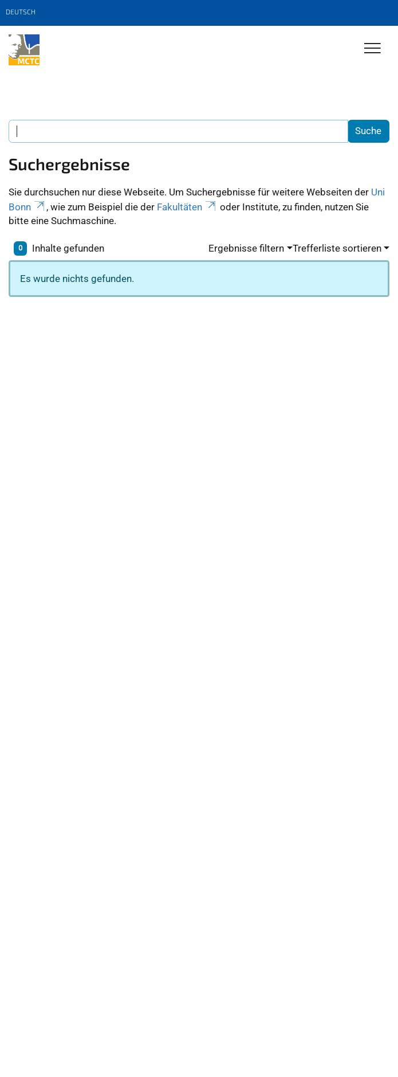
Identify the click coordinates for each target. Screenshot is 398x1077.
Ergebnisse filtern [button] (246, 248)
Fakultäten (187, 207)
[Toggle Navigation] (372, 49)
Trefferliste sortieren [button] (337, 248)
